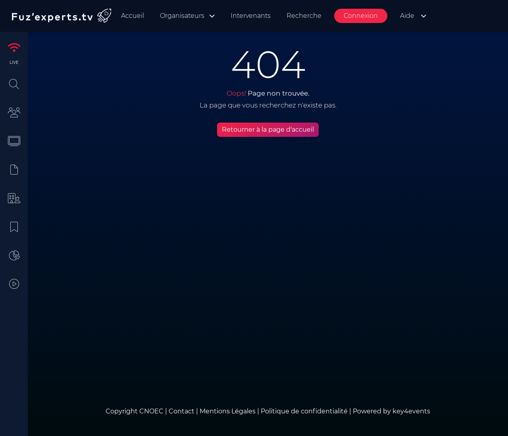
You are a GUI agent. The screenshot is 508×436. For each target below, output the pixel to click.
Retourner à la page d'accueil (268, 129)
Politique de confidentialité (304, 411)
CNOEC (151, 411)
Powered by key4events (391, 411)
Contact (182, 411)
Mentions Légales (228, 411)
